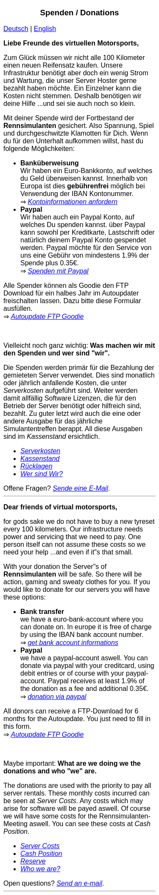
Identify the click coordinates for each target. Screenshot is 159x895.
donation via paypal (57, 696)
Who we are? (40, 868)
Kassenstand (40, 458)
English (45, 28)
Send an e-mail (79, 883)
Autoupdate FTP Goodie (47, 316)
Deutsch (15, 28)
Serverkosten (40, 451)
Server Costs (39, 846)
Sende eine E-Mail (80, 488)
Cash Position (41, 853)
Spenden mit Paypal (58, 271)
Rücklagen (36, 466)
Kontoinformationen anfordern (72, 201)
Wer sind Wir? (41, 473)
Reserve (33, 861)
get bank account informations (73, 642)
